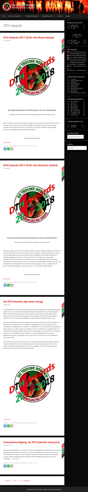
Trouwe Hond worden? (32, 16)
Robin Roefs (73, 82)
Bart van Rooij (74, 91)
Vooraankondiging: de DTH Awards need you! (31, 442)
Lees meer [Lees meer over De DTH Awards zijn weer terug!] (6, 419)
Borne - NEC (73, 103)
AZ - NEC (73, 28)
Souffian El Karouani (75, 83)
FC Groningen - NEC (75, 41)
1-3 (84, 103)
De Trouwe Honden (16, 16)
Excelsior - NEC (74, 25)
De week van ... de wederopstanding (77, 70)
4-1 (84, 106)
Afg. (84, 115)
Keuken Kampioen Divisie (76, 80)
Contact (60, 16)
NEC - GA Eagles (74, 43)
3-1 (84, 112)
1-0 (84, 104)
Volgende (27, 481)
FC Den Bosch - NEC (75, 113)
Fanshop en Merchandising (77, 88)
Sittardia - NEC (74, 107)
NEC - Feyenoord (74, 26)
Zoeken (68, 16)
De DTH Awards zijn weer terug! (23, 301)
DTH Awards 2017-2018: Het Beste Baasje (28, 37)
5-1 (84, 109)
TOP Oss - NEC (74, 115)
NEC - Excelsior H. (75, 101)
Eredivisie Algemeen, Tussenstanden (79, 92)
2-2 (84, 107)
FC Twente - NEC (77, 34)
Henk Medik (73, 126)
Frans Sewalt (74, 125)
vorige (6, 481)
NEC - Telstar (74, 40)
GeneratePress (57, 489)
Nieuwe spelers (74, 86)
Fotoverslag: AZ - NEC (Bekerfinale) (77, 64)
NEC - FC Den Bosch (75, 110)
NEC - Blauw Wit (74, 106)
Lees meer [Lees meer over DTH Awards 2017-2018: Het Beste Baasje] (6, 142)
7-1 (84, 101)
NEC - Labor (73, 104)
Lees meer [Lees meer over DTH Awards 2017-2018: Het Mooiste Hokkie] (6, 279)
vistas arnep (73, 79)
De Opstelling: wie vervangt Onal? (77, 62)
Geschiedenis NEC (49, 16)
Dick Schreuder (74, 89)
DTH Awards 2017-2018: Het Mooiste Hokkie (30, 165)
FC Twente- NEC (74, 85)
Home (3, 16)
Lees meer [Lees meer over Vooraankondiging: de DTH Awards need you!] (15, 459)
